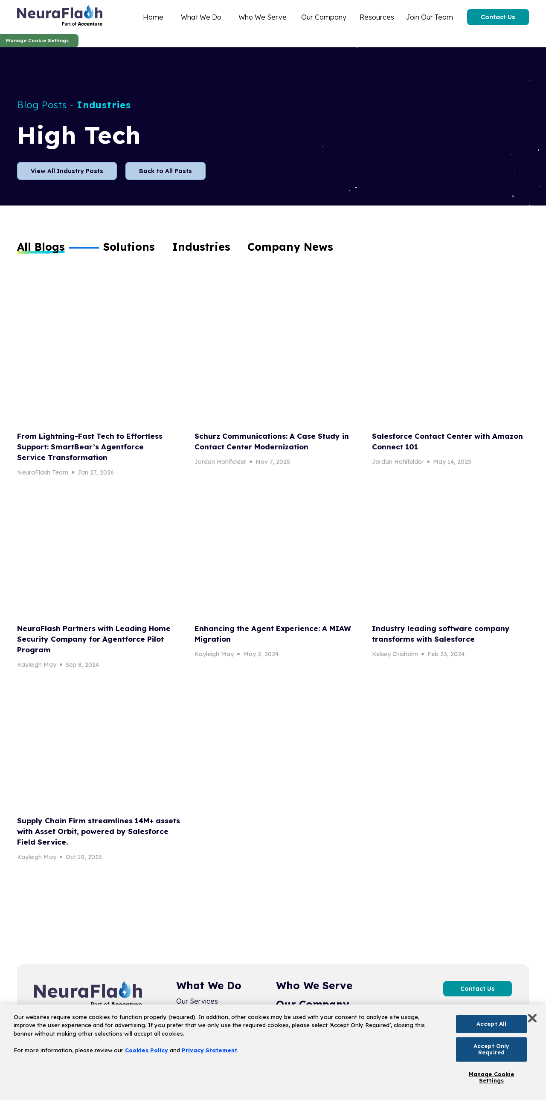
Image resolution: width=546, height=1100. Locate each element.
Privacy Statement (209, 1050)
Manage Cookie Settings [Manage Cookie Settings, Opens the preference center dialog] (491, 1077)
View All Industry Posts (67, 171)
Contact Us (498, 17)
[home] (59, 17)
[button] (129, 247)
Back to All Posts (165, 171)
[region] (273, 1052)
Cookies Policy (146, 1050)
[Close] (532, 1018)
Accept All (491, 1023)
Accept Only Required (491, 1049)
